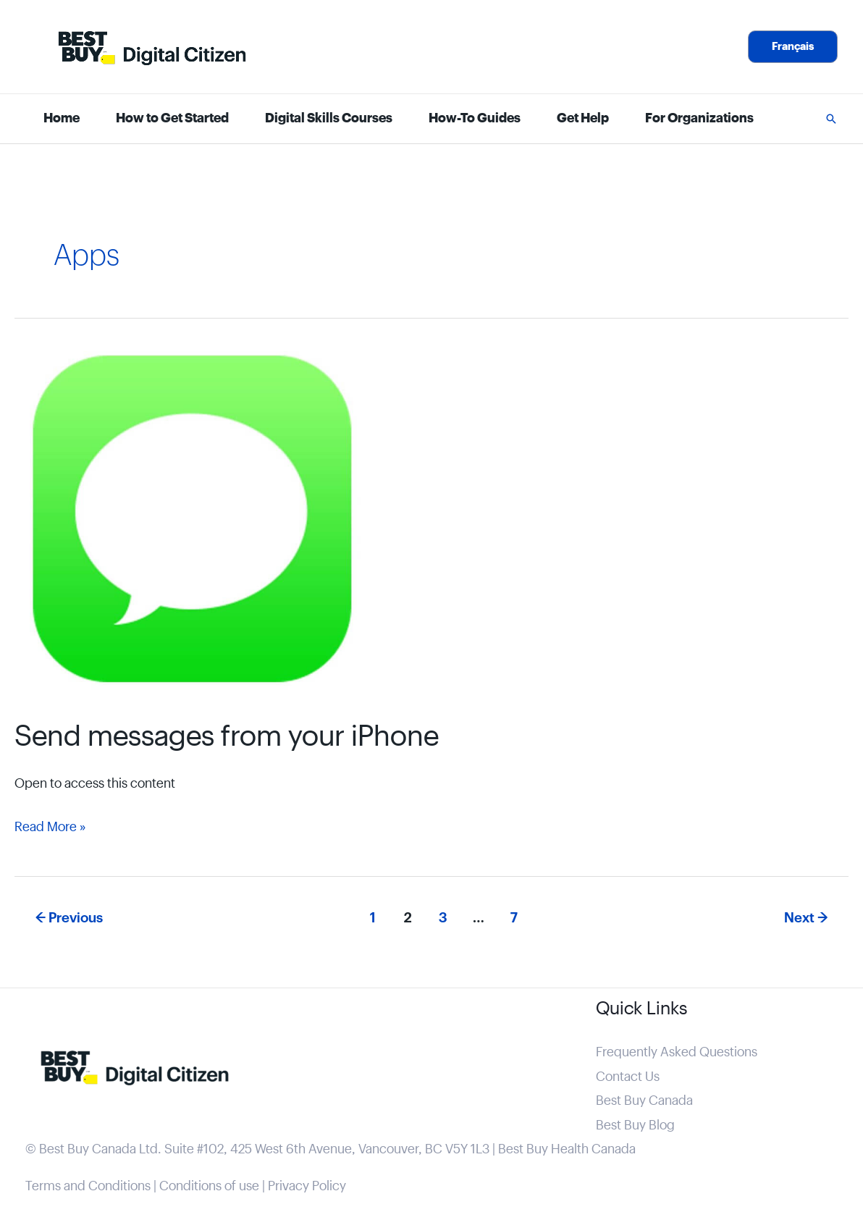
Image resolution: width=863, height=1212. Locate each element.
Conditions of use (209, 1186)
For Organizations (699, 118)
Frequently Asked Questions (676, 1052)
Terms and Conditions (88, 1186)
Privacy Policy (307, 1186)
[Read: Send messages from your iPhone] (199, 524)
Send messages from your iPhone (226, 737)
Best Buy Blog (635, 1125)
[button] (793, 46)
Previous (69, 918)
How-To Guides (475, 118)
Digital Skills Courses (328, 118)
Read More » (49, 827)
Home (61, 118)
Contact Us (628, 1077)
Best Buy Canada (644, 1101)
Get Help (583, 118)
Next (806, 918)
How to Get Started (172, 118)
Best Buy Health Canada (567, 1149)
